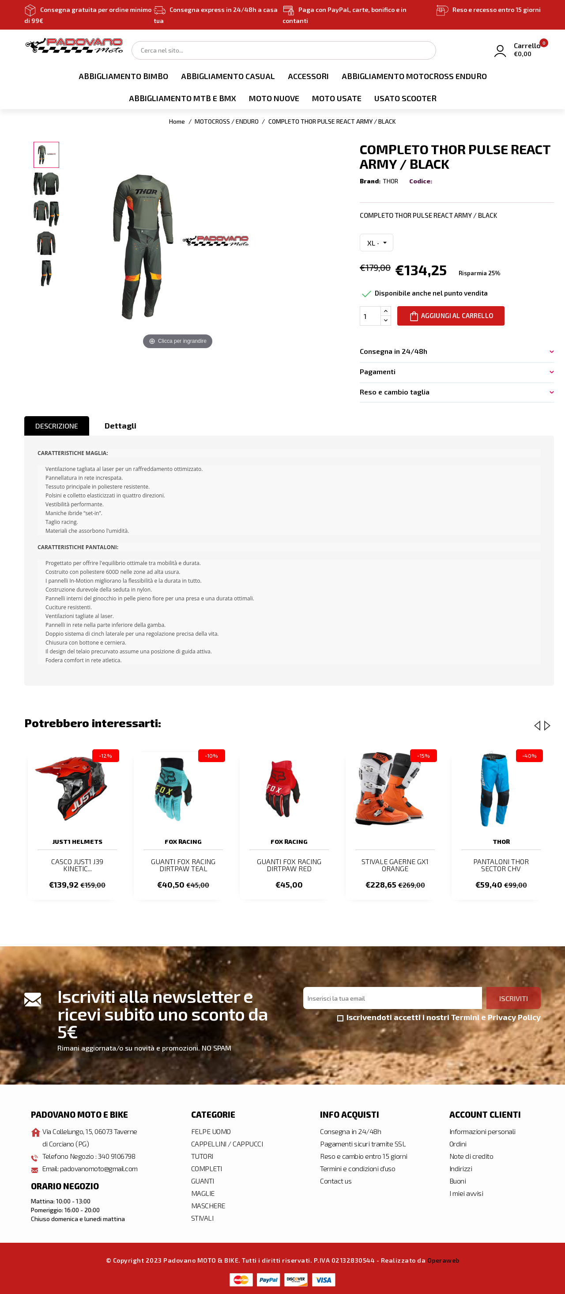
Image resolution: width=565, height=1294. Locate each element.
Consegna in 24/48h (350, 1131)
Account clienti (485, 1114)
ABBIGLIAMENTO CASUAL (228, 76)
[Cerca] (284, 50)
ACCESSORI (308, 76)
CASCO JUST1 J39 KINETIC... (77, 865)
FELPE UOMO (211, 1131)
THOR (390, 181)
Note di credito (471, 1156)
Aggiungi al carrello (451, 316)
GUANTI (202, 1180)
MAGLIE (203, 1193)
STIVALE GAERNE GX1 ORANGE (395, 865)
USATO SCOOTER (405, 98)
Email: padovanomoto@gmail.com (91, 1168)
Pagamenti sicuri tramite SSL (363, 1143)
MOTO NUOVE (274, 98)
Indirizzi (460, 1168)
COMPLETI (206, 1168)
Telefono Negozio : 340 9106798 (89, 1156)
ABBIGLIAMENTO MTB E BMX (182, 98)
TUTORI (202, 1156)
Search (425, 50)
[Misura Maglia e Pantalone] (376, 242)
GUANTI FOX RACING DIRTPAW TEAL (183, 865)
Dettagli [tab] (120, 425)
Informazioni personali (482, 1131)
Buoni (457, 1180)
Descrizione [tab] (56, 425)
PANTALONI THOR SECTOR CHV (501, 865)
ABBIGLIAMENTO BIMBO (123, 76)
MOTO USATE (337, 98)
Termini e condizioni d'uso (357, 1168)
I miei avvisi (466, 1193)
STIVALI (202, 1218)
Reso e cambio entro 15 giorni (363, 1156)
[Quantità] (370, 316)
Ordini (458, 1143)
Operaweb (443, 1260)
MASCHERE (208, 1205)
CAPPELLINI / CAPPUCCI (227, 1143)
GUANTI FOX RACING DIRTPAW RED (289, 865)
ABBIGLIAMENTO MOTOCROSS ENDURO (414, 76)
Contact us (335, 1180)
